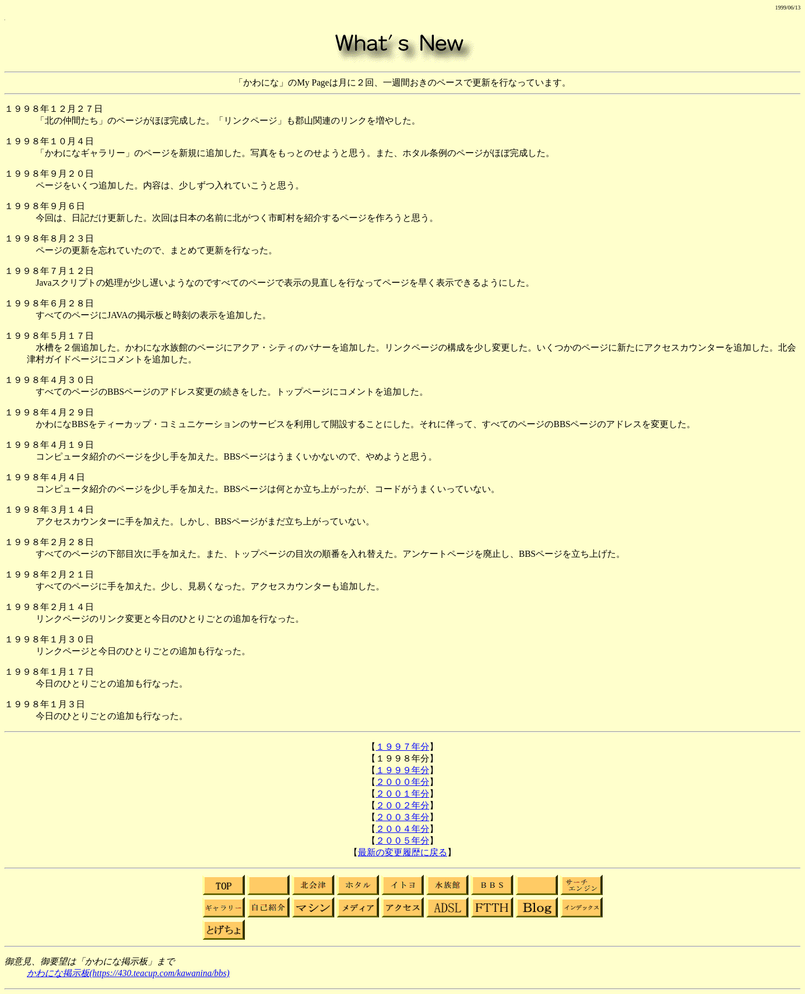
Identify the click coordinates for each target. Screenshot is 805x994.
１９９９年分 (402, 770)
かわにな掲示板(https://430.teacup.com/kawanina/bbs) (128, 973)
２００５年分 (402, 840)
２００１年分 (402, 793)
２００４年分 (402, 829)
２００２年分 (402, 805)
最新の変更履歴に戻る (402, 852)
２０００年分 (402, 782)
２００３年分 (402, 817)
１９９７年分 (402, 746)
